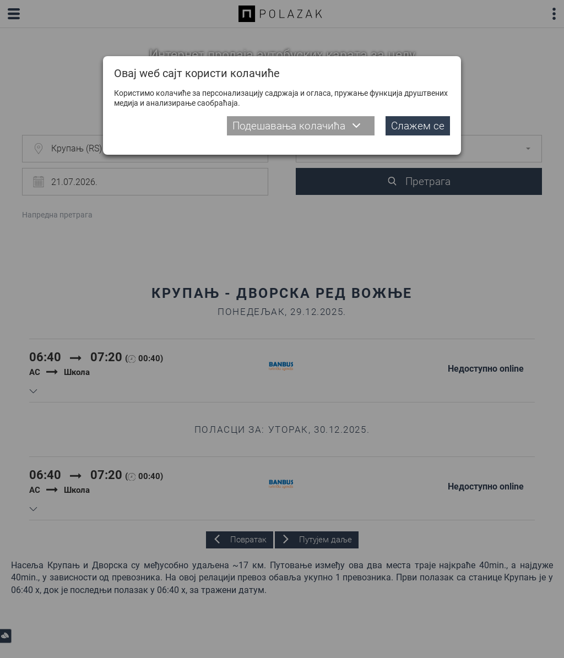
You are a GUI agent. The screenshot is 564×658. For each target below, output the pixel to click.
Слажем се (417, 125)
